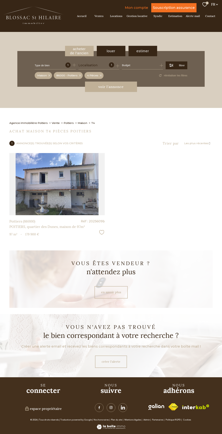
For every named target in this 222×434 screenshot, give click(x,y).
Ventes (99, 16)
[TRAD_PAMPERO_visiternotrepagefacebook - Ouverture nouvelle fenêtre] (99, 407)
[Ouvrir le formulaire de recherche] (176, 65)
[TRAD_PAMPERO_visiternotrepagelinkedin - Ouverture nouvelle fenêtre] (122, 407)
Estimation (175, 16)
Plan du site (116, 420)
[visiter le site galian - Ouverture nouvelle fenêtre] (156, 407)
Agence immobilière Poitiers (28, 123)
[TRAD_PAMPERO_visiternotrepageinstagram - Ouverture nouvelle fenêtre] (111, 407)
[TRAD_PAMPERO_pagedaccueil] (33, 23)
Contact (210, 16)
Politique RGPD (173, 420)
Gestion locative (137, 16)
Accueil (82, 16)
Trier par (171, 143)
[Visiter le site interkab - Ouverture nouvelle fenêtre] (195, 406)
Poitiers (69, 123)
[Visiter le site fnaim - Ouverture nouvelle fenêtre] (173, 406)
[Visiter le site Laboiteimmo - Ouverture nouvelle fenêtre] (111, 428)
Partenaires (157, 420)
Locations (116, 16)
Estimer (142, 51)
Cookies (187, 420)
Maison (82, 123)
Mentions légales (133, 420)
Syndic (157, 16)
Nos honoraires (101, 420)
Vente (56, 123)
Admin (146, 420)
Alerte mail (193, 16)
